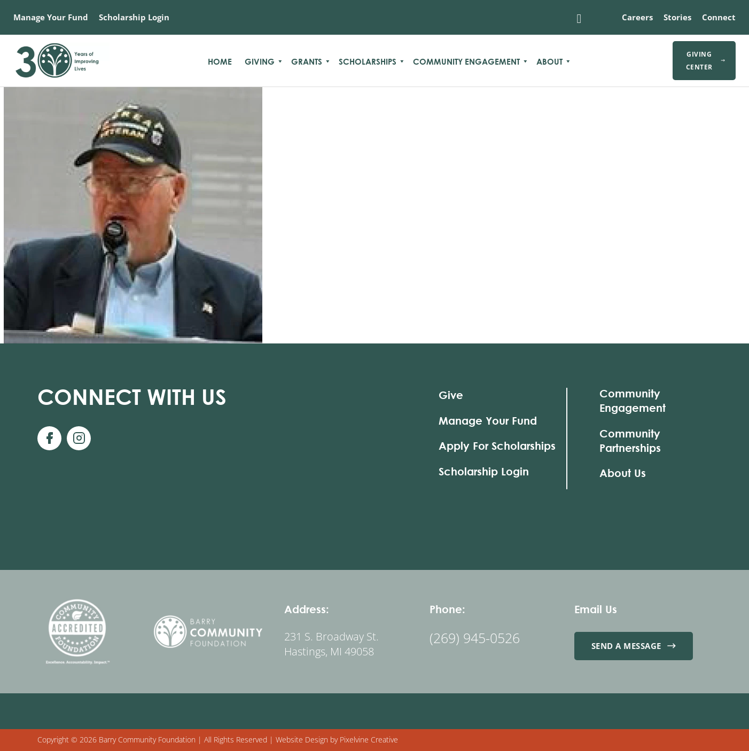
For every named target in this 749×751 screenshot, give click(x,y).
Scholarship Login (134, 17)
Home (220, 61)
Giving (260, 61)
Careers (637, 17)
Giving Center (705, 60)
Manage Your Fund (50, 17)
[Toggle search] (579, 18)
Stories (677, 17)
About (549, 61)
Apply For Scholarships (497, 446)
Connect (719, 17)
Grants (306, 61)
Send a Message (633, 645)
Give (451, 395)
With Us (132, 396)
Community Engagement (466, 61)
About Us (622, 473)
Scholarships (367, 61)
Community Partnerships (630, 440)
